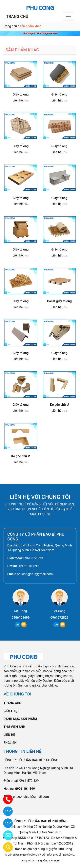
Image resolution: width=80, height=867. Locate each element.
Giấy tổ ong (21, 94)
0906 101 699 (29, 566)
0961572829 (59, 617)
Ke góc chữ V (20, 456)
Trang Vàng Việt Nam (47, 860)
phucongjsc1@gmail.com (35, 574)
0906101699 (21, 617)
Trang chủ (10, 26)
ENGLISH (10, 743)
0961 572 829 (33, 558)
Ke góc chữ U (59, 405)
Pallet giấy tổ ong (59, 301)
